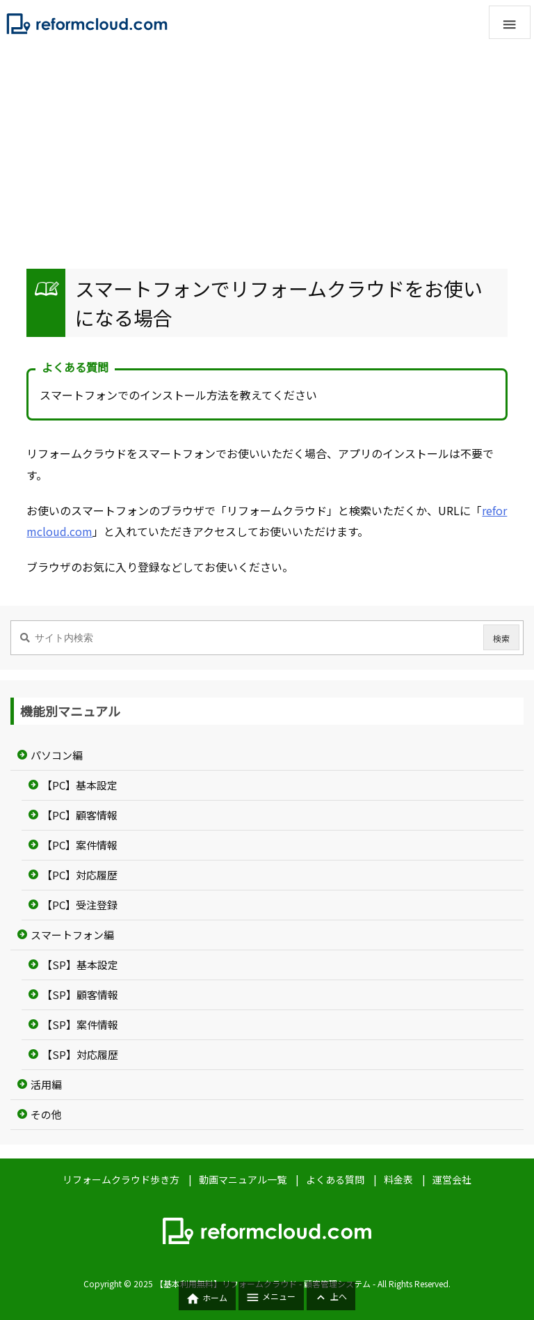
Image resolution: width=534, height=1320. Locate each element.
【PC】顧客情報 (80, 815)
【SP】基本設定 (80, 964)
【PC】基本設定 (80, 785)
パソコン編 (57, 755)
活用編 (46, 1084)
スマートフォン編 (72, 934)
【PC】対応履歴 (80, 874)
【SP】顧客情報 (80, 994)
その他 (46, 1114)
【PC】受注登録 (80, 904)
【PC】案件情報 (80, 845)
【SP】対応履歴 (80, 1054)
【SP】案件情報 (80, 1024)
